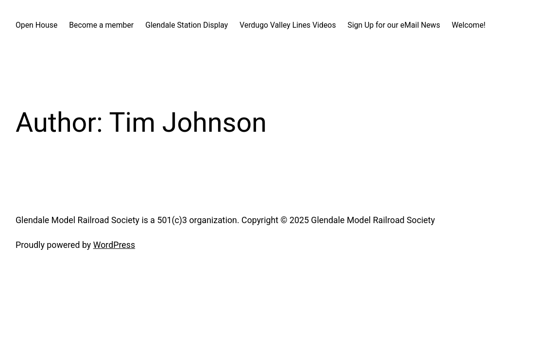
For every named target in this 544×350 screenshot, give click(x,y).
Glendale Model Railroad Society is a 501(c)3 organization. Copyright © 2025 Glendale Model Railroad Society (225, 220)
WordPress (114, 245)
